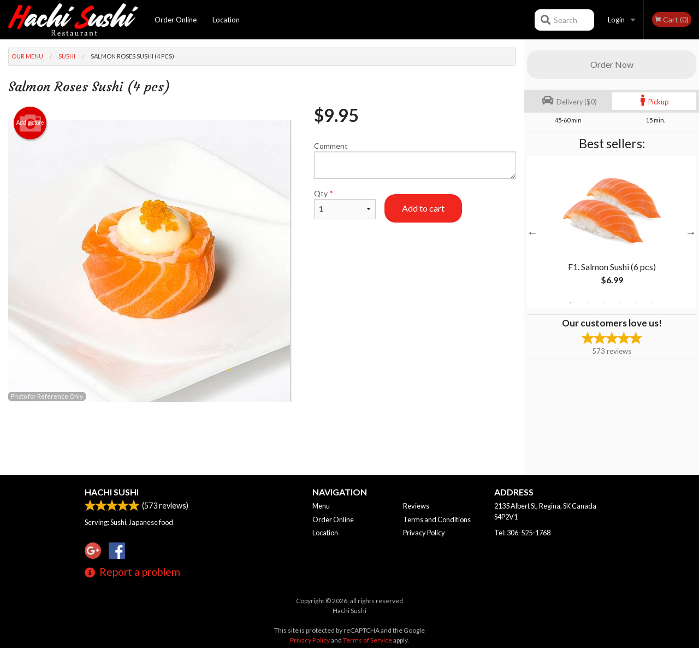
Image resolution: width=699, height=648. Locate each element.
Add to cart (423, 208)
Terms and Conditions (437, 519)
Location (226, 19)
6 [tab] (652, 302)
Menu (321, 505)
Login (616, 19)
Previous (532, 232)
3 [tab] (603, 302)
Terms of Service (367, 640)
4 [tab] (619, 302)
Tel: (522, 532)
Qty (345, 204)
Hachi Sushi (112, 492)
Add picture (30, 123)
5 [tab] (636, 302)
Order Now (611, 64)
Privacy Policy (424, 532)
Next (690, 232)
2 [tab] (587, 302)
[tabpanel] (612, 232)
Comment (415, 160)
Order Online (176, 19)
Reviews (416, 505)
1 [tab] (570, 302)
